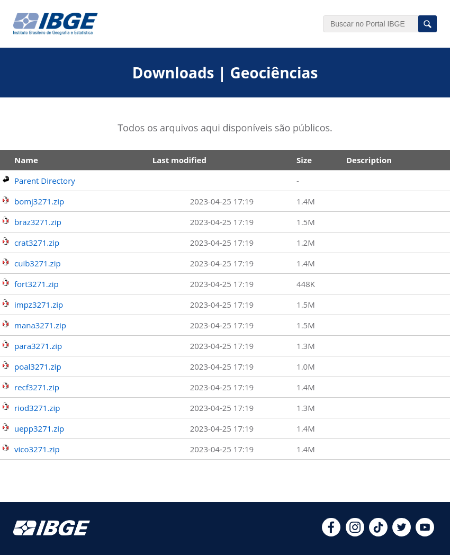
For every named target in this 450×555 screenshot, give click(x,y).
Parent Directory (44, 180)
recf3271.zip (36, 387)
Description (369, 160)
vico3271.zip (37, 449)
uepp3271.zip (39, 428)
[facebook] (331, 533)
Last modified (179, 160)
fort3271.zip (36, 284)
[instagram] (355, 533)
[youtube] (425, 533)
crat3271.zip (36, 242)
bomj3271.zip (39, 201)
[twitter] (401, 533)
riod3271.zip (37, 407)
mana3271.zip (40, 325)
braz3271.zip (37, 222)
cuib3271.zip (37, 263)
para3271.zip (38, 346)
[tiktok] (378, 533)
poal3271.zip (37, 366)
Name (26, 160)
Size (304, 160)
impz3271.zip (38, 304)
